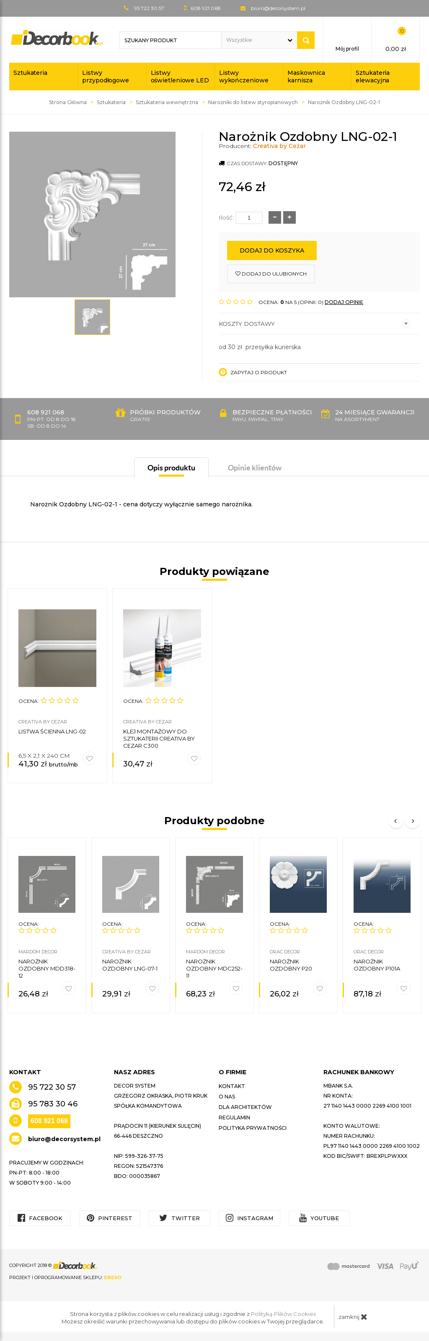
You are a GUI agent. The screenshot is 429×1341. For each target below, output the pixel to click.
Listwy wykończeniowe (244, 76)
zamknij (353, 1317)
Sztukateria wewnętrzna (167, 102)
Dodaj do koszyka (272, 250)
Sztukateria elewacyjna (373, 76)
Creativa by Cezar (279, 146)
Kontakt (232, 1086)
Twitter (179, 1217)
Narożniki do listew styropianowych (253, 102)
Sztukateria (30, 73)
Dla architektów (245, 1107)
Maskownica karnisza (306, 76)
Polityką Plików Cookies (283, 1313)
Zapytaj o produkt (253, 372)
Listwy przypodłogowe (105, 76)
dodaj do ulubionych (271, 274)
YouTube (319, 1217)
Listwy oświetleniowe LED (180, 76)
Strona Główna (68, 102)
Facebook (40, 1217)
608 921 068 (49, 1120)
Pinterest (109, 1217)
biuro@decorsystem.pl (278, 8)
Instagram (249, 1217)
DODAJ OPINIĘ (344, 302)
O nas (227, 1096)
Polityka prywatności (253, 1128)
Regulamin (234, 1117)
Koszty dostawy (314, 323)
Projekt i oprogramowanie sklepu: (65, 1277)
